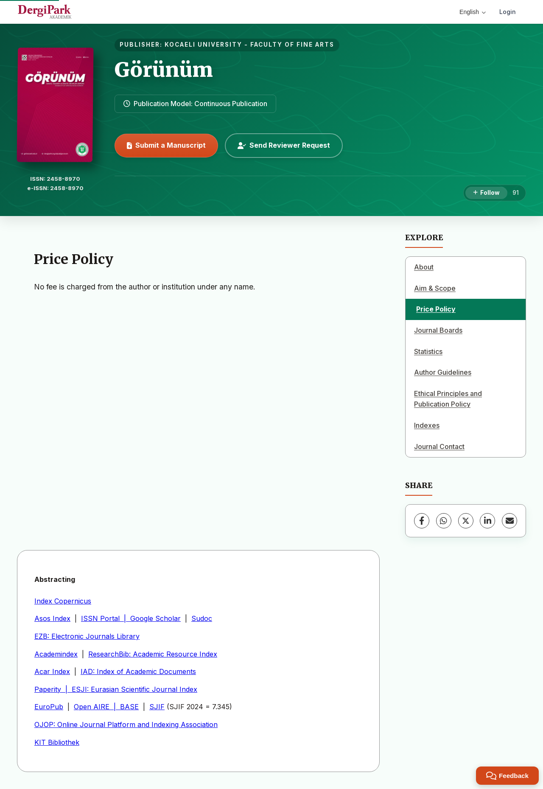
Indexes (426, 425)
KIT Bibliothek (56, 742)
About (424, 267)
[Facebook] (421, 520)
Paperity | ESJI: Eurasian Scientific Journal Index (115, 689)
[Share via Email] (509, 520)
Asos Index (52, 618)
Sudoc (201, 618)
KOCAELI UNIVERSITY (203, 44)
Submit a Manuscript (166, 145)
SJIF (157, 706)
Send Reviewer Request (284, 145)
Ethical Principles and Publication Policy (448, 399)
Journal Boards (438, 330)
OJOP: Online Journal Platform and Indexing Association (126, 724)
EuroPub (48, 706)
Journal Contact (439, 446)
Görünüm (164, 69)
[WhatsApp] (443, 520)
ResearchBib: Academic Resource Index (152, 654)
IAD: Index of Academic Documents (138, 671)
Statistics (428, 351)
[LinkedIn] (487, 520)
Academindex (56, 654)
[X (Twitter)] (465, 520)
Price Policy (436, 309)
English (472, 11)
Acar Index (52, 671)
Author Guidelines (442, 372)
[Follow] (486, 193)
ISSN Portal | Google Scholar (131, 618)
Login (507, 11)
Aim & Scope (435, 288)
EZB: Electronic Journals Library (87, 636)
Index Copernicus (62, 601)
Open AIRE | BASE (106, 706)
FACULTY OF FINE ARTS (292, 44)
